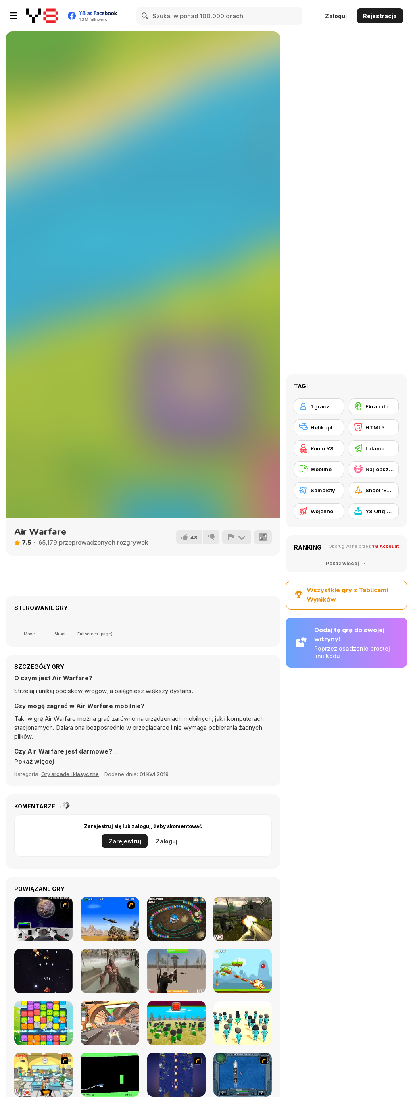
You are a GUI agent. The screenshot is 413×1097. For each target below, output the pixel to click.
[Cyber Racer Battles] (110, 1023)
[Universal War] (43, 919)
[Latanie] (374, 448)
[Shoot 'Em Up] (374, 490)
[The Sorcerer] (176, 919)
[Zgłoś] (236, 537)
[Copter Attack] (242, 971)
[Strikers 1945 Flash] (176, 1075)
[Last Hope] (110, 971)
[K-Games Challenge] (242, 1023)
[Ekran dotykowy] (374, 406)
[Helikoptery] (319, 427)
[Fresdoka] (176, 971)
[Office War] (43, 1075)
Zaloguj (336, 15)
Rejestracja (380, 15)
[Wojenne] (319, 511)
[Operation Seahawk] (242, 1075)
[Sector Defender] (242, 919)
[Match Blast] (43, 1023)
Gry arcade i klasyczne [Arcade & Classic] (70, 774)
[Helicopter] (110, 1075)
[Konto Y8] (319, 448)
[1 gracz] (319, 406)
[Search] (145, 16)
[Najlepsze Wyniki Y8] (374, 469)
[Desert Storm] (110, 919)
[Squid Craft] (176, 1023)
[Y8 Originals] (374, 511)
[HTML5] (374, 427)
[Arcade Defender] (43, 971)
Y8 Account (385, 546)
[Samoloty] (319, 490)
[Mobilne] (319, 469)
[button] (34, 761)
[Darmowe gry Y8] (42, 15)
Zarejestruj (124, 841)
